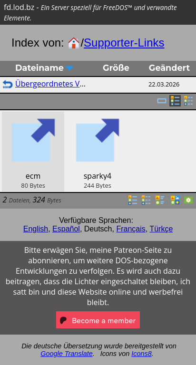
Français (130, 229)
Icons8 (141, 353)
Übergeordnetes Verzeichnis (65, 83)
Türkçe (161, 229)
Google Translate (66, 353)
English (35, 229)
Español (66, 229)
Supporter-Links (124, 42)
